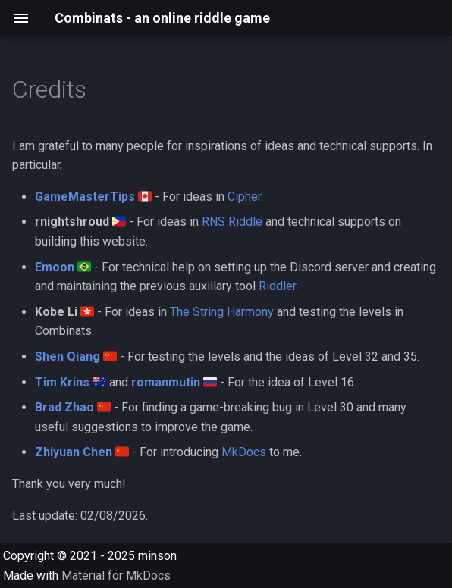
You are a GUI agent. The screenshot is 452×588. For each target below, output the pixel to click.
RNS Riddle (232, 221)
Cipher (244, 196)
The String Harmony (222, 312)
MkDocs (243, 452)
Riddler (277, 286)
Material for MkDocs (116, 575)
